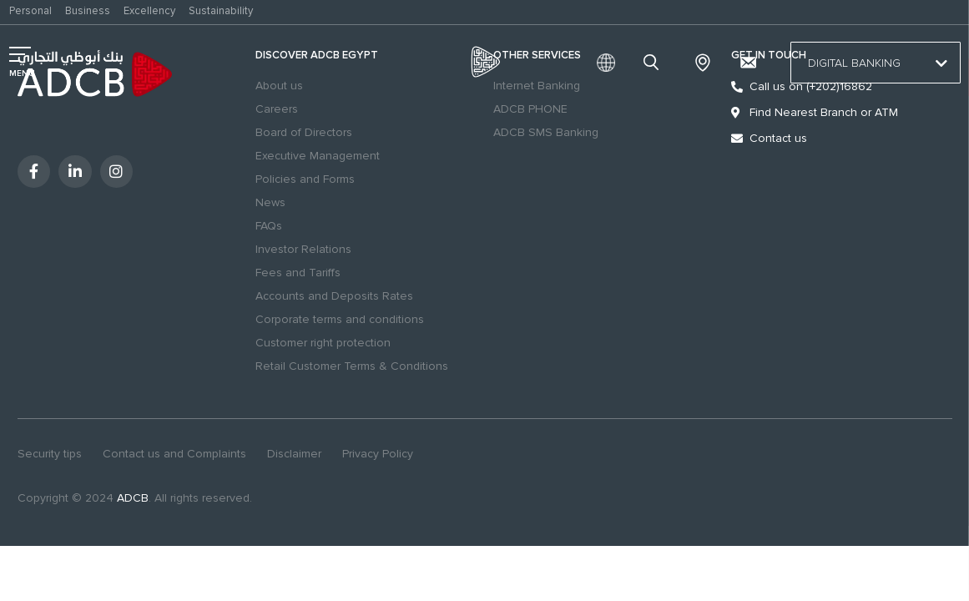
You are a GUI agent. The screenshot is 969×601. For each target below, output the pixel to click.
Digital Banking (875, 63)
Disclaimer (294, 454)
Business (87, 11)
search (653, 62)
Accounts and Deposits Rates (334, 296)
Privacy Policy (377, 454)
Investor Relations (303, 249)
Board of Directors (303, 132)
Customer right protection (323, 343)
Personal (30, 11)
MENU (22, 73)
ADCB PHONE (530, 109)
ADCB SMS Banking (545, 132)
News (270, 202)
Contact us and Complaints (174, 454)
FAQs (268, 226)
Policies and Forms (305, 179)
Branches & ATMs (702, 62)
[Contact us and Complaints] (748, 63)
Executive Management (317, 156)
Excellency (149, 11)
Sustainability (221, 11)
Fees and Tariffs (298, 272)
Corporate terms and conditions (339, 319)
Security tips (50, 454)
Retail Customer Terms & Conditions (351, 366)
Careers (276, 109)
